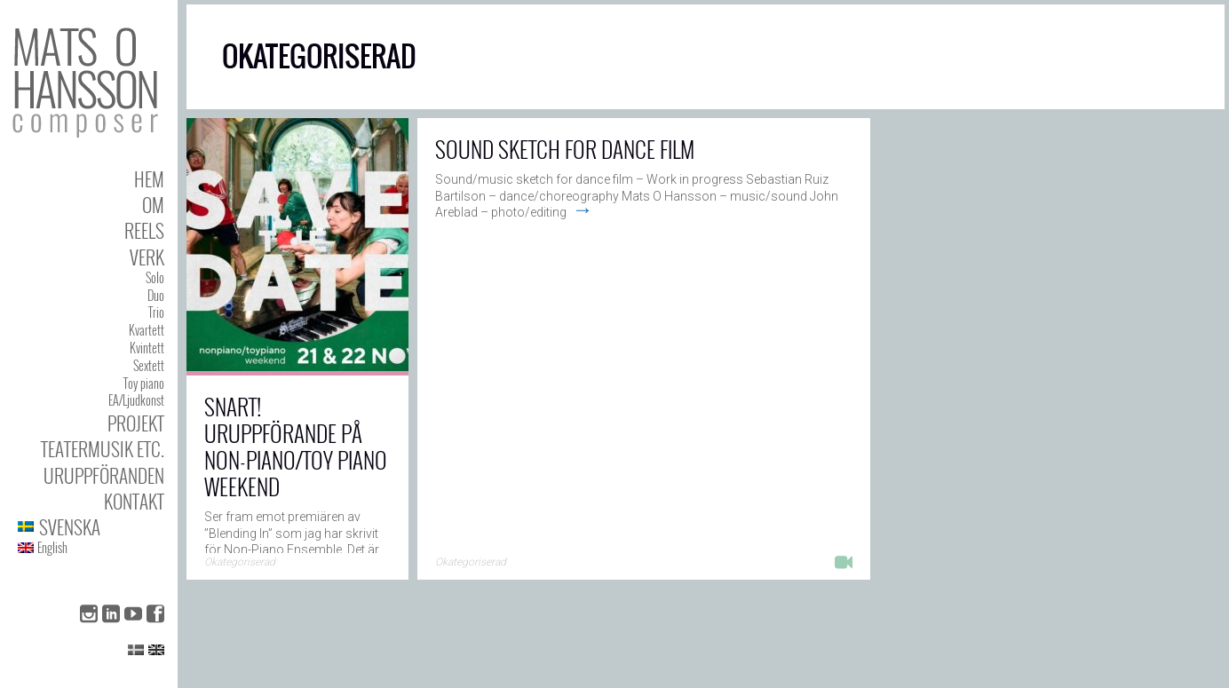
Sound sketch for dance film (564, 148)
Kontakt (134, 501)
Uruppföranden (104, 475)
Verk (147, 257)
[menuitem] (91, 527)
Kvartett (146, 329)
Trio (156, 312)
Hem (149, 179)
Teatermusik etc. (102, 449)
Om (153, 204)
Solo (155, 277)
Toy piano (143, 383)
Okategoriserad (239, 562)
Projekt (135, 423)
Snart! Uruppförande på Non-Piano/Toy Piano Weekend (295, 446)
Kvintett (147, 347)
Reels (144, 230)
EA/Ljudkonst (136, 400)
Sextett (148, 365)
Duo (155, 295)
